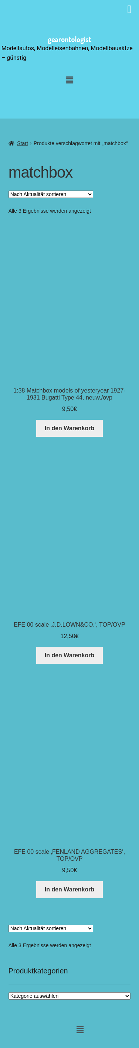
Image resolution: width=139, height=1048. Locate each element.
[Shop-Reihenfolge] (51, 194)
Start (22, 143)
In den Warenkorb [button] (70, 428)
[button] (69, 80)
